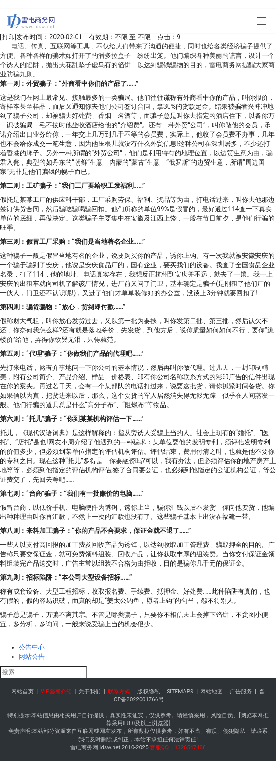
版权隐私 (148, 691)
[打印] (8, 37)
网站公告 (32, 656)
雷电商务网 (84, 747)
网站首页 (22, 691)
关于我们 (89, 691)
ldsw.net (109, 747)
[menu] (261, 21)
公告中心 (32, 647)
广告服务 (241, 691)
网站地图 (211, 691)
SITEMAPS (180, 691)
